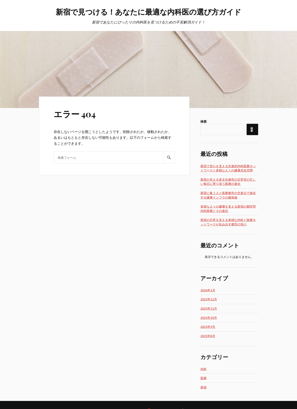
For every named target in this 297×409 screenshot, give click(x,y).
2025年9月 (207, 326)
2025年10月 (208, 317)
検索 (203, 121)
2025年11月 (208, 308)
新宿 (203, 387)
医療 (203, 378)
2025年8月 (207, 336)
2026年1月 (207, 290)
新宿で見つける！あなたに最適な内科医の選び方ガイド (148, 12)
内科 (203, 369)
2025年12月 (208, 299)
